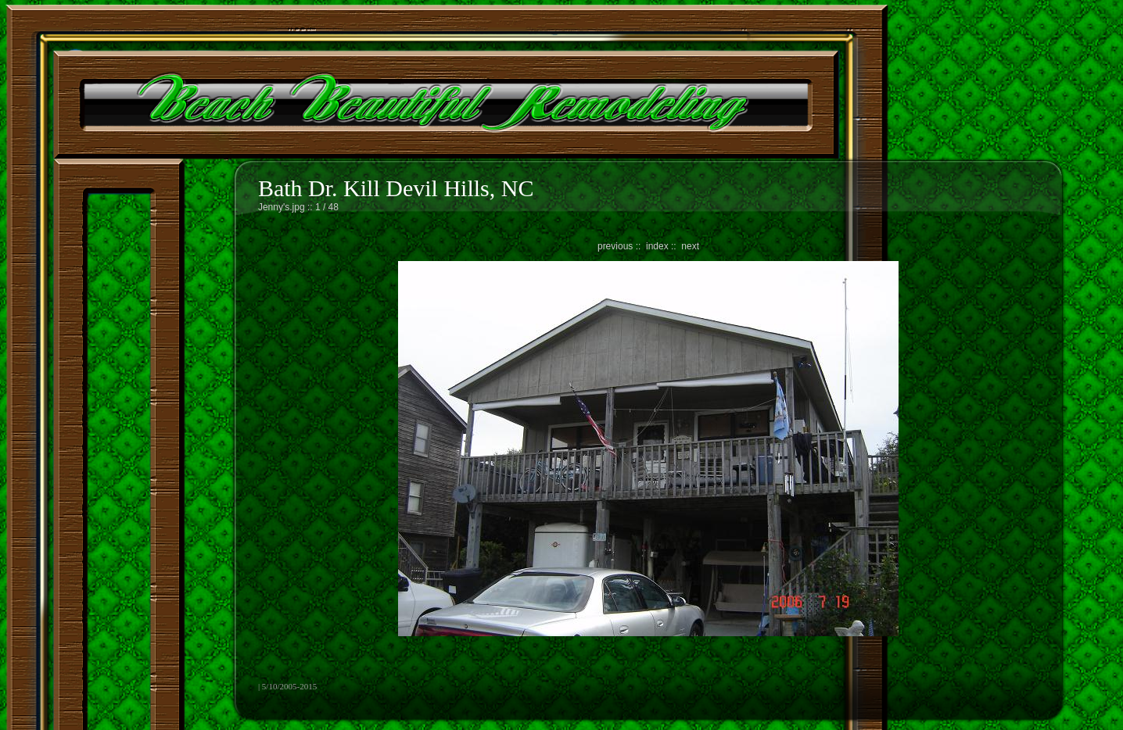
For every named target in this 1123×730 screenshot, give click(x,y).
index (657, 246)
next (690, 246)
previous (615, 246)
